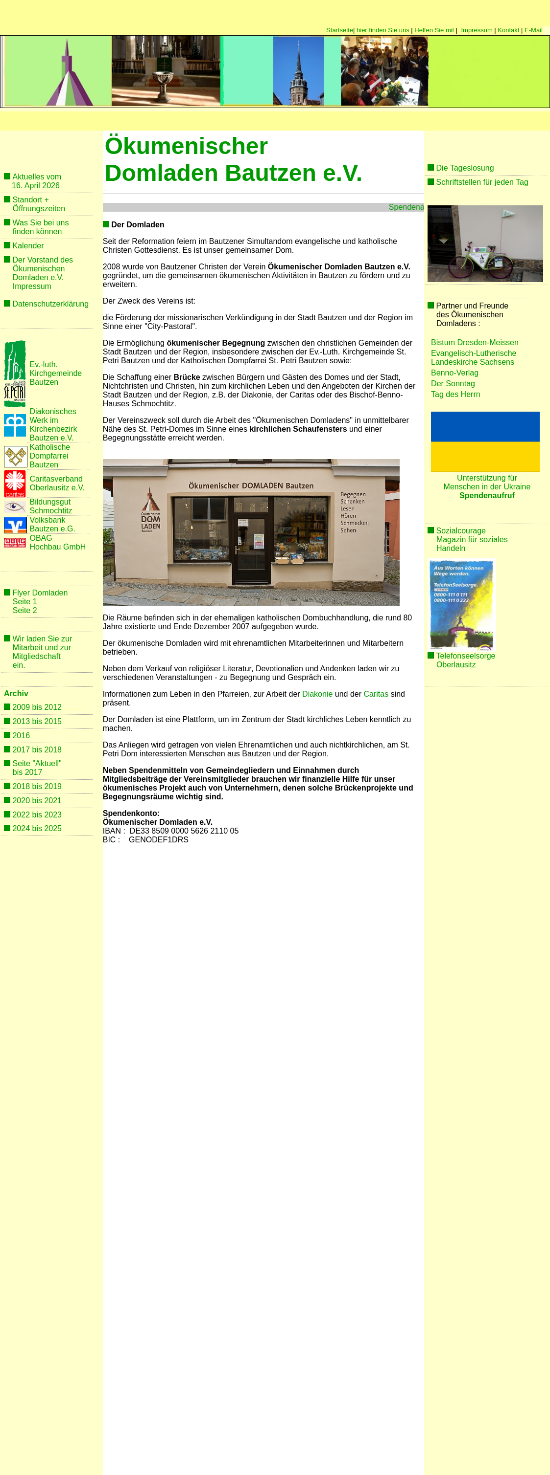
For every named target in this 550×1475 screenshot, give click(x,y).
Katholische (49, 447)
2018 (53, 750)
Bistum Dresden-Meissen (475, 342)
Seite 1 (25, 601)
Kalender (28, 246)
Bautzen (43, 382)
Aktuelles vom (36, 177)
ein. (19, 665)
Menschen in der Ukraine (487, 487)
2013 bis (28, 721)
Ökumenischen (39, 268)
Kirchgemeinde (55, 373)
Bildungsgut (50, 502)
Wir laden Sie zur (42, 639)
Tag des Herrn (455, 394)
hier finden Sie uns (383, 30)
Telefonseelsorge (466, 656)
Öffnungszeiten (39, 208)
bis (18, 772)
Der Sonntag (453, 383)
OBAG (41, 538)
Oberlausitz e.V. (56, 488)
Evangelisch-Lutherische (473, 353)
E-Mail (534, 30)
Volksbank (47, 520)
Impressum (476, 30)
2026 (50, 185)
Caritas (376, 694)
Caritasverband (56, 479)
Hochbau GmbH (57, 547)
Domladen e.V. (38, 277)
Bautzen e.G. (52, 529)
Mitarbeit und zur (42, 647)
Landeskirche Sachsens (472, 362)
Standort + (30, 200)
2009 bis (28, 707)
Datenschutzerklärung (50, 304)
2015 (53, 721)
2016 (21, 735)
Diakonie (317, 694)
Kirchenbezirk (53, 429)
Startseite (339, 30)
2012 (53, 707)
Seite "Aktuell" (36, 763)
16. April (26, 185)
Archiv (16, 693)
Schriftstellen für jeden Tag (482, 182)
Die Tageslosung (465, 168)
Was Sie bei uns (40, 223)
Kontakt (508, 30)
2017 (34, 772)
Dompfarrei (48, 456)
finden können (37, 231)
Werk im (43, 420)
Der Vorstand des (42, 260)
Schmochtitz (50, 510)
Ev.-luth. (43, 364)
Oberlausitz (456, 664)
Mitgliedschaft (37, 656)
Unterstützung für (487, 478)
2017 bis (28, 750)
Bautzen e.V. (51, 438)
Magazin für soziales (473, 539)
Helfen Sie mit (434, 30)
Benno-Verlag (454, 373)
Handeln (451, 548)
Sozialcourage (461, 531)
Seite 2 (25, 610)
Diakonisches (52, 411)
